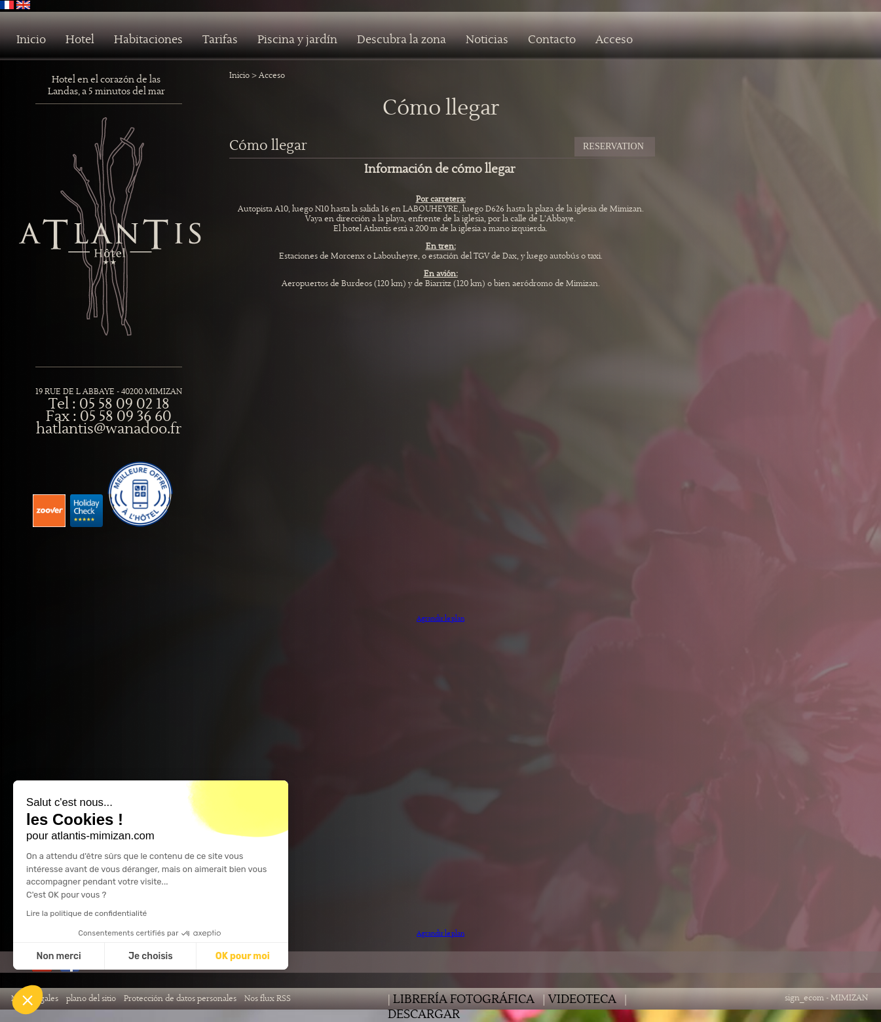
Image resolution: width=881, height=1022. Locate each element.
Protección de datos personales (180, 999)
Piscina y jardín (297, 40)
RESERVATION (613, 146)
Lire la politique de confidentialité (86, 913)
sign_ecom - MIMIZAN (826, 998)
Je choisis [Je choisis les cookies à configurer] (150, 956)
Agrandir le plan (440, 618)
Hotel (80, 40)
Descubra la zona (401, 40)
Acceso (614, 40)
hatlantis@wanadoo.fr (108, 429)
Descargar (424, 1014)
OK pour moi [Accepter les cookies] (243, 956)
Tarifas (220, 40)
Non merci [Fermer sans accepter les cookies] (58, 956)
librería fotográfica (463, 999)
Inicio (31, 40)
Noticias (487, 40)
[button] (27, 999)
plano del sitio (91, 999)
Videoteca (582, 999)
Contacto (552, 40)
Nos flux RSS (267, 999)
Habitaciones (148, 40)
